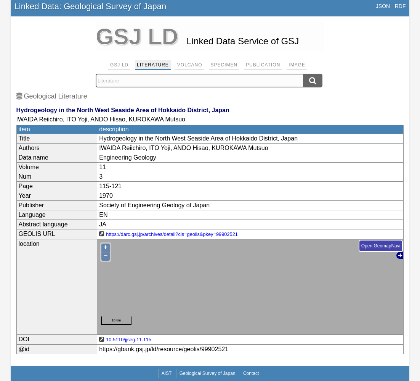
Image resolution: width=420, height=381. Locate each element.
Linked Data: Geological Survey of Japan (90, 6)
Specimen (224, 65)
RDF (400, 6)
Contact (251, 373)
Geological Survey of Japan (208, 373)
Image (297, 65)
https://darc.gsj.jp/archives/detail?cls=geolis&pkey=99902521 (172, 234)
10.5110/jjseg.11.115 (128, 339)
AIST (167, 373)
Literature (153, 65)
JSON (383, 6)
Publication (263, 65)
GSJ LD (119, 65)
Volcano (189, 65)
